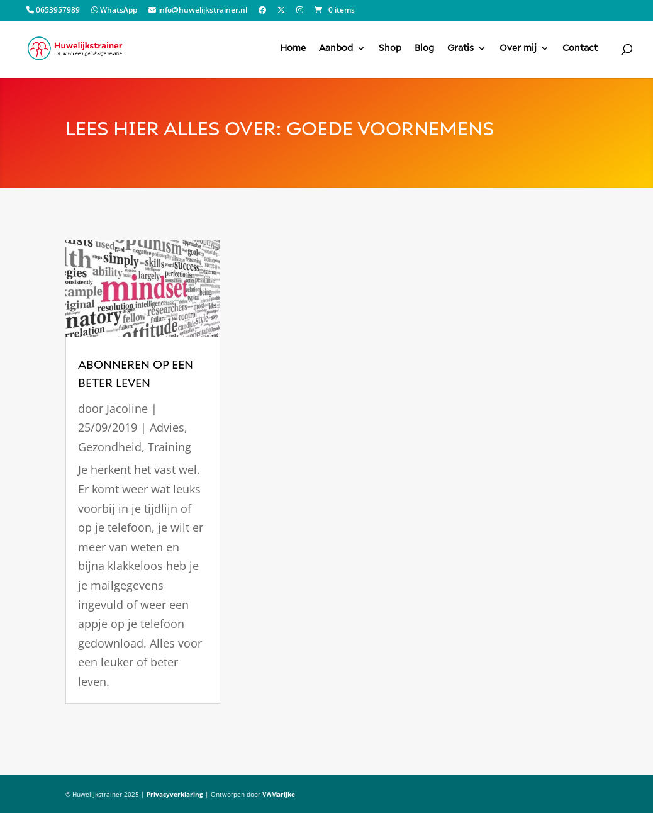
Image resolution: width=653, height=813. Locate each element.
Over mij (518, 48)
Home (293, 48)
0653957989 (53, 10)
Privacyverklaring (175, 794)
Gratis (460, 48)
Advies (167, 427)
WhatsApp (114, 10)
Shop (390, 48)
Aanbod (336, 48)
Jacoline (127, 408)
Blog (424, 48)
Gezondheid (110, 446)
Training (169, 446)
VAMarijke (278, 794)
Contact (580, 48)
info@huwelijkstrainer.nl (197, 10)
